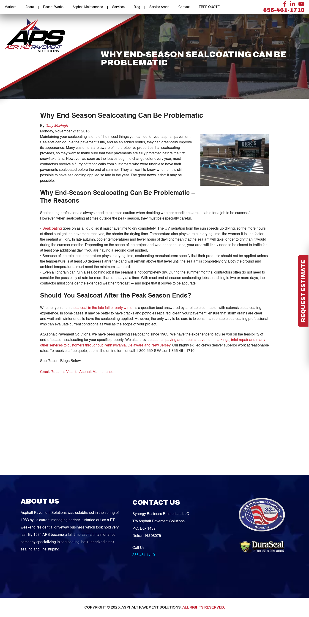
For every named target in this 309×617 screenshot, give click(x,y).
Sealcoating (52, 229)
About (29, 7)
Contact (184, 7)
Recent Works (53, 7)
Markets (10, 7)
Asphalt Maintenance (88, 7)
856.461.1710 (143, 555)
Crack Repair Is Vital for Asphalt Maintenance (77, 372)
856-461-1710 (283, 10)
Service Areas (159, 7)
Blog (137, 7)
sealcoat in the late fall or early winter (104, 308)
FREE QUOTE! (210, 7)
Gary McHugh (56, 126)
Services (118, 7)
